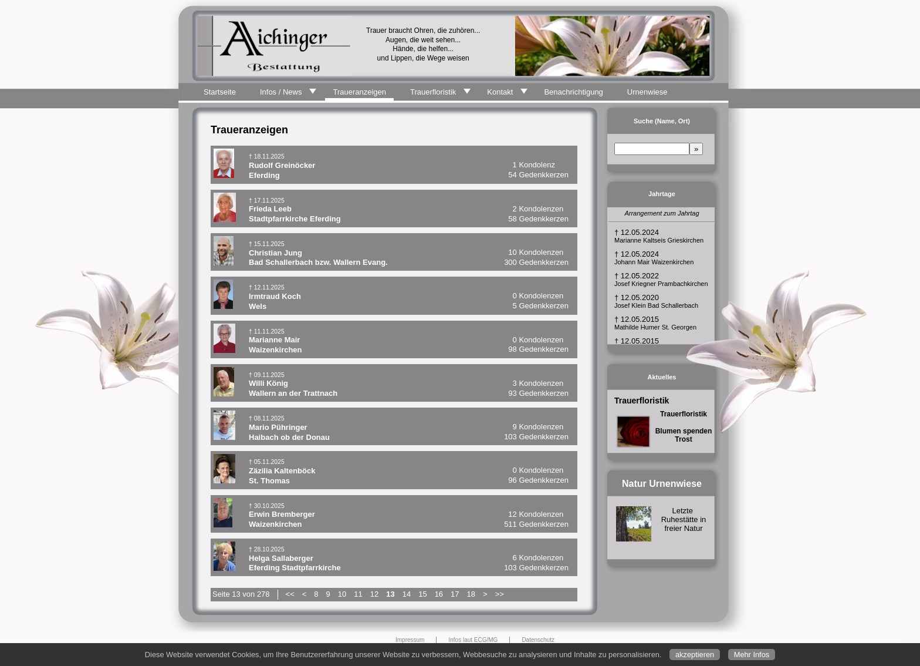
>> (499, 594)
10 (342, 594)
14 (406, 594)
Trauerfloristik (433, 92)
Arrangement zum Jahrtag (661, 213)
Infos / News (281, 92)
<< (290, 594)
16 (439, 594)
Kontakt (500, 92)
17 (455, 594)
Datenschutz (538, 640)
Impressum (409, 640)
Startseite (220, 92)
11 (358, 594)
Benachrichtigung (573, 92)
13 (390, 594)
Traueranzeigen (359, 92)
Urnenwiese (647, 92)
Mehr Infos (751, 654)
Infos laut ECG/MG (473, 640)
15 (422, 594)
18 (471, 594)
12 (374, 594)
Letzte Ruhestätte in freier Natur (683, 519)
